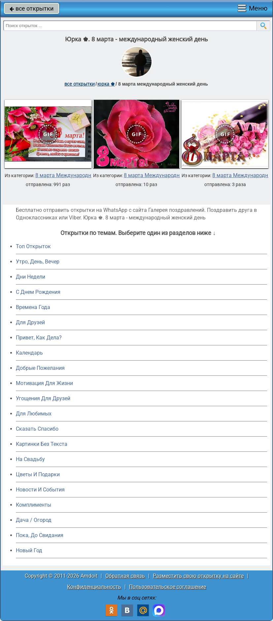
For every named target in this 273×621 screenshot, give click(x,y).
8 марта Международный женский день (84, 175)
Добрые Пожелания (40, 368)
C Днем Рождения (38, 292)
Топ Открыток (33, 246)
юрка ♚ (106, 84)
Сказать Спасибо (37, 429)
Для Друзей (30, 322)
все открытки (31, 8)
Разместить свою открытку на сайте (198, 576)
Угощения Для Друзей (43, 398)
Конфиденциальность (94, 587)
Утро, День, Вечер (37, 261)
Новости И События (40, 489)
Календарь (29, 353)
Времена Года (33, 307)
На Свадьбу (30, 459)
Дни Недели (30, 277)
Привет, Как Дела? (39, 337)
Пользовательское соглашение (167, 587)
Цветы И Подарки (38, 474)
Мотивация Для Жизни (44, 383)
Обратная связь (125, 576)
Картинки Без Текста (41, 444)
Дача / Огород (33, 520)
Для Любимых (33, 413)
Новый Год (29, 550)
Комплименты (33, 505)
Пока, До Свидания (39, 535)
